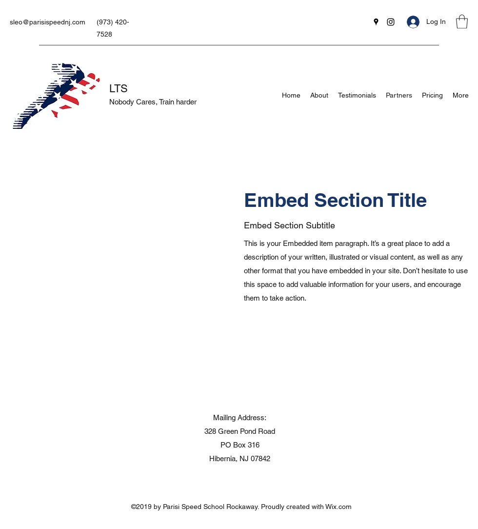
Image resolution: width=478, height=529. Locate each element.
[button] (462, 22)
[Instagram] (391, 22)
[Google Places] (376, 22)
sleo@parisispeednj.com (47, 22)
